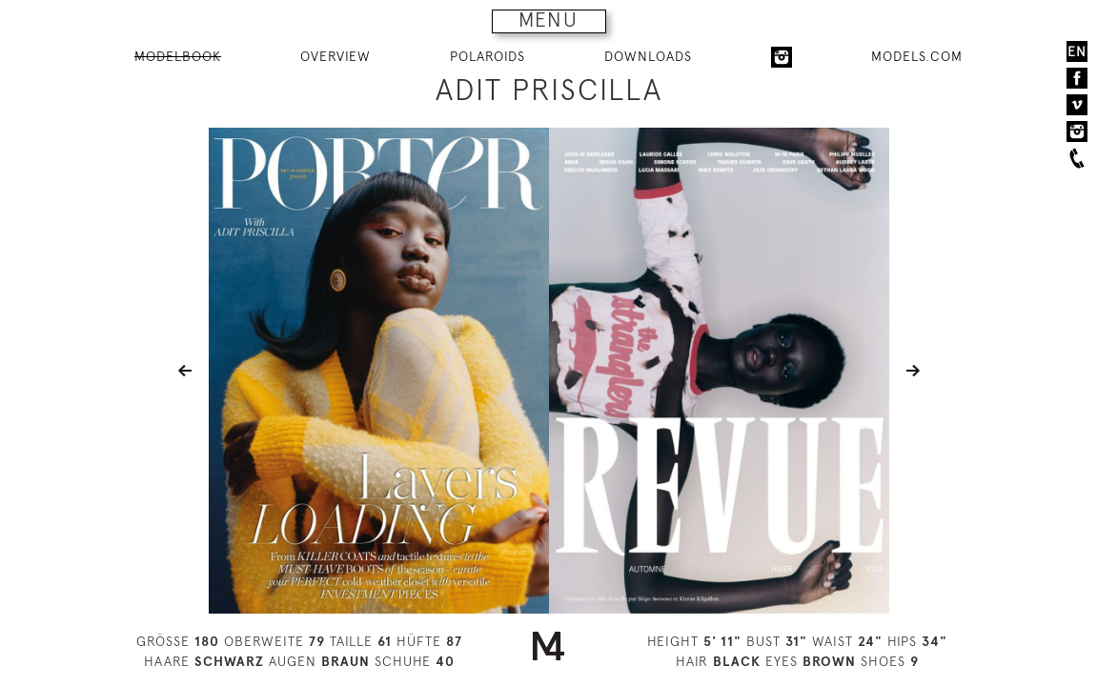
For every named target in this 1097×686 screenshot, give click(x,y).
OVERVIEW (335, 56)
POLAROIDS (487, 56)
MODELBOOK (177, 56)
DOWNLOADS (648, 56)
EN (1077, 51)
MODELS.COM (917, 56)
